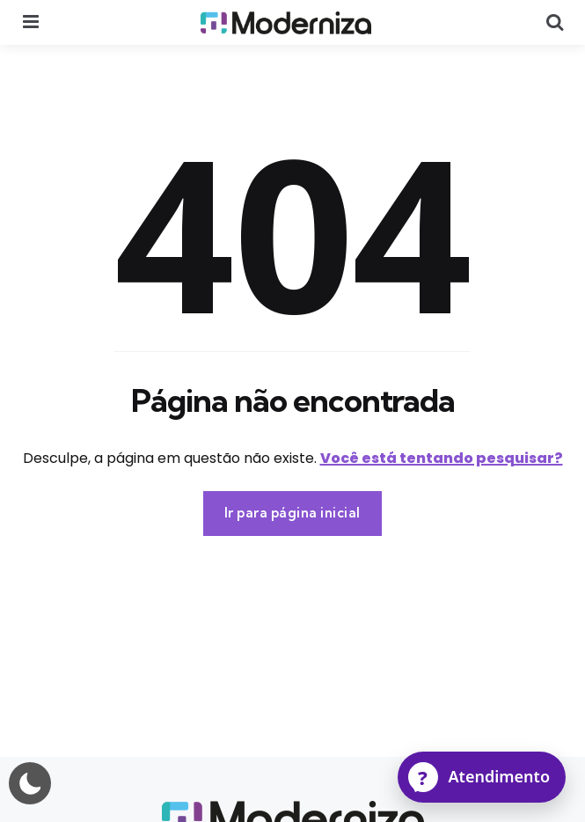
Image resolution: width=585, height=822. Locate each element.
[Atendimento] (482, 777)
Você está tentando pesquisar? (441, 458)
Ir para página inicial (292, 512)
